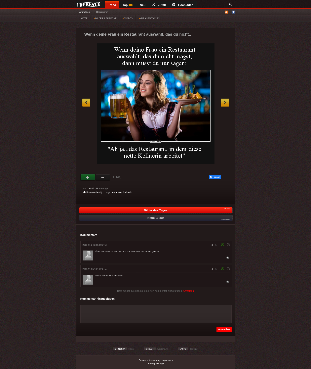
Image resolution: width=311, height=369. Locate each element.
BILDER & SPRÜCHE (105, 18)
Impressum (167, 360)
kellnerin (127, 192)
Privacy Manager (156, 363)
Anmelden (84, 12)
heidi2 (91, 188)
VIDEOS (128, 18)
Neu (142, 5)
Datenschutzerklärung (149, 360)
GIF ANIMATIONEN (149, 18)
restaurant (116, 192)
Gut (87, 177)
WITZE (83, 18)
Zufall (159, 5)
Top (128, 5)
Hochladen (182, 5)
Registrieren (102, 12)
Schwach (102, 177)
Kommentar (92, 192)
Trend (112, 5)
